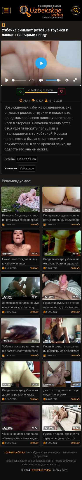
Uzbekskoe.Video (15, 452)
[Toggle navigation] (6, 10)
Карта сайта (59, 470)
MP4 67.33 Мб (26, 159)
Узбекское (27, 168)
